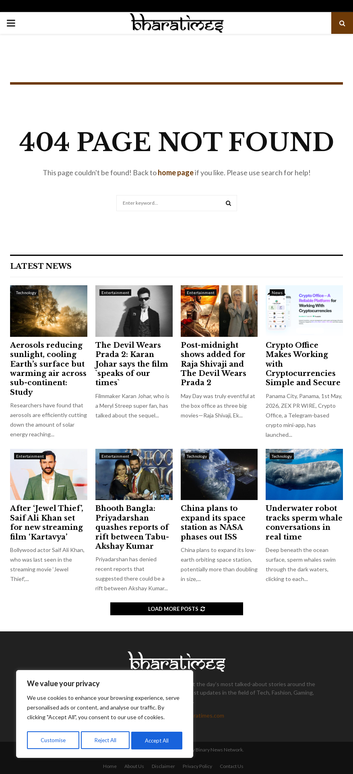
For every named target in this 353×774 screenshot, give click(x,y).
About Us (134, 766)
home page (176, 172)
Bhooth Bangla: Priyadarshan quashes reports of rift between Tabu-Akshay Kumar (132, 527)
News (277, 292)
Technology (26, 292)
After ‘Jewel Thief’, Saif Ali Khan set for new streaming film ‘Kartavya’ (46, 522)
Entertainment (115, 292)
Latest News (41, 266)
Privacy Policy (197, 766)
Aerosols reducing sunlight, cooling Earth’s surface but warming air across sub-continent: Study (48, 369)
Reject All (105, 740)
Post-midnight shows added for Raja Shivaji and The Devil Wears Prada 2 (213, 364)
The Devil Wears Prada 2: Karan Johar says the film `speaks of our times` (131, 364)
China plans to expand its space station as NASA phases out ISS (213, 522)
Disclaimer (163, 766)
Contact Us (232, 766)
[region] (104, 715)
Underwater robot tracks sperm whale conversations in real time (304, 522)
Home (110, 766)
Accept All (158, 740)
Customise (52, 740)
